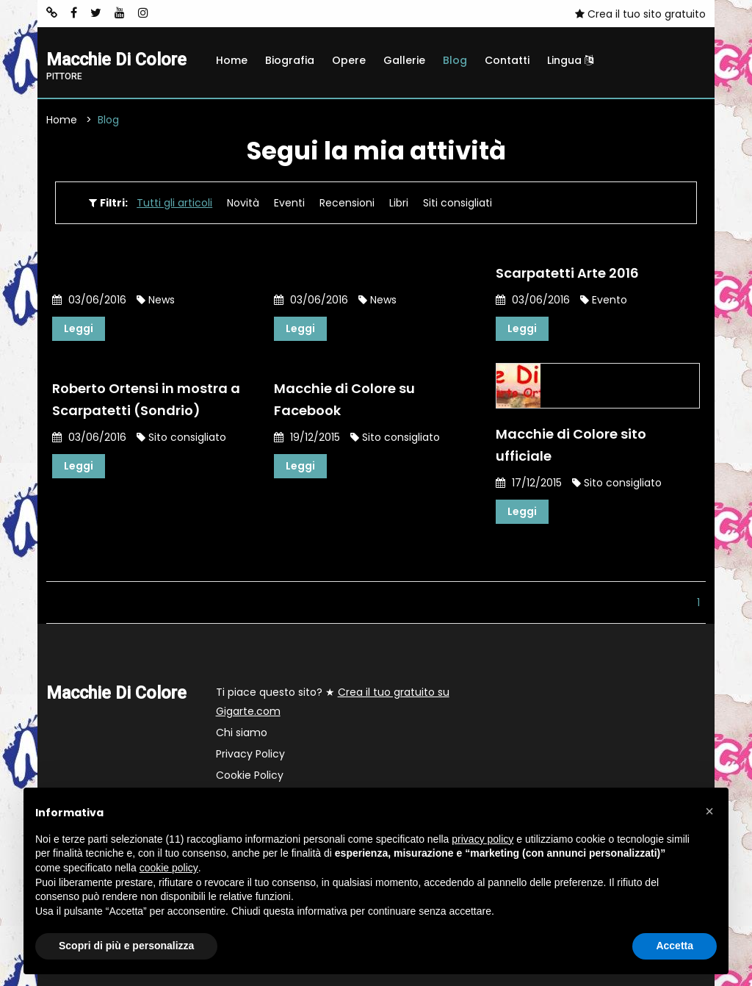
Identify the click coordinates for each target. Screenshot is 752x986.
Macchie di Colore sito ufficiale (571, 445)
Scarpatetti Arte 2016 (567, 273)
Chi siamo (241, 732)
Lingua (570, 60)
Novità (243, 202)
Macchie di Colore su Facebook (344, 399)
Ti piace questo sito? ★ (332, 702)
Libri (398, 202)
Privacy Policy (250, 753)
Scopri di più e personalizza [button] (126, 945)
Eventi (289, 202)
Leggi (78, 328)
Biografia (289, 60)
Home (231, 60)
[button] (709, 811)
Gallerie (404, 60)
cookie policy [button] (169, 868)
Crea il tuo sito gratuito (640, 14)
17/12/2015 (529, 482)
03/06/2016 (89, 299)
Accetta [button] (674, 945)
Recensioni (347, 202)
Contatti (507, 60)
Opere (349, 60)
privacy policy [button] (482, 839)
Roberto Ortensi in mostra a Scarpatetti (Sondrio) (146, 399)
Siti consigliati (457, 202)
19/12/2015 (307, 437)
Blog (455, 60)
